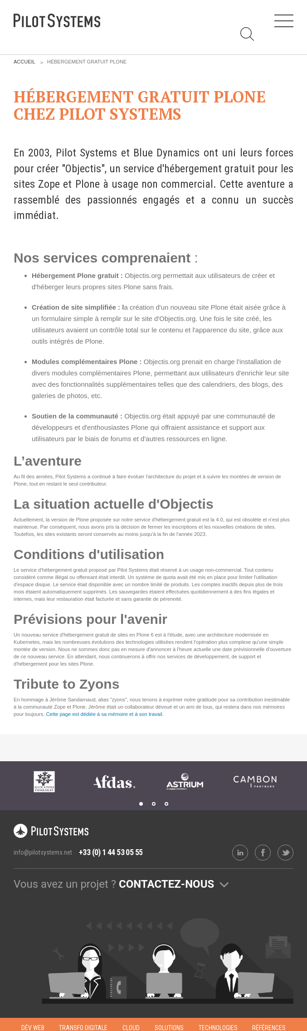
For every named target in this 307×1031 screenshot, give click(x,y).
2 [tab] (154, 804)
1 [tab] (141, 804)
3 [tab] (166, 804)
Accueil (24, 61)
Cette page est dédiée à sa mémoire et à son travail (104, 714)
